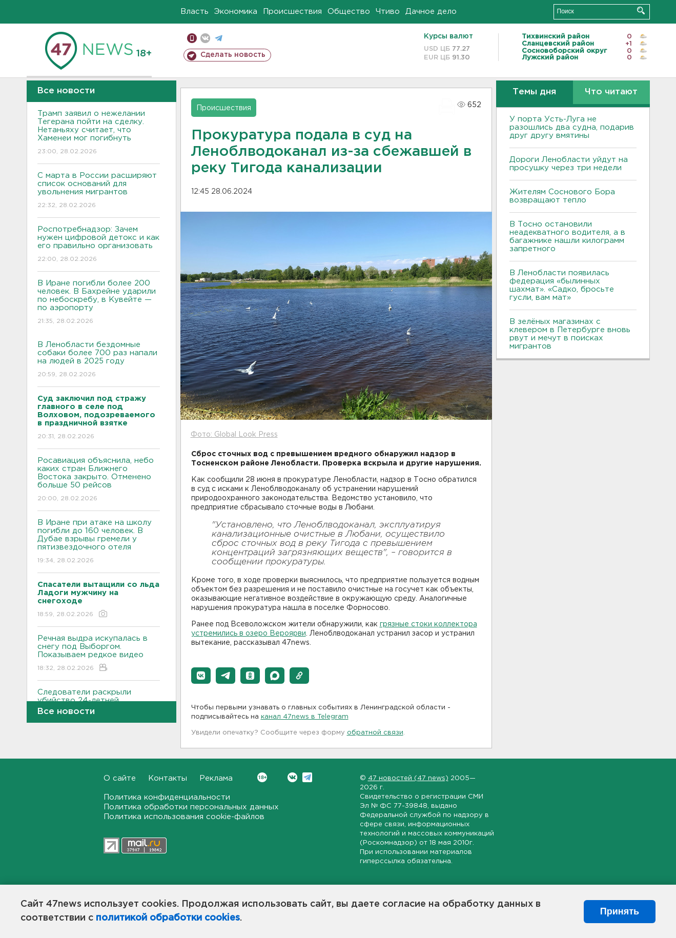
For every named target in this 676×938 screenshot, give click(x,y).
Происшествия (292, 11)
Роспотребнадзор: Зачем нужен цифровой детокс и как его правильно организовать (98, 244)
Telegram (307, 777)
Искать (641, 10)
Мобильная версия (192, 38)
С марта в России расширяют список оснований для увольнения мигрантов (98, 191)
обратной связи (375, 733)
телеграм (218, 38)
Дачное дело (431, 11)
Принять (619, 911)
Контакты (167, 778)
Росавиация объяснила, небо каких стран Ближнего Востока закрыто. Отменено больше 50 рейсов (98, 480)
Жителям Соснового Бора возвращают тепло (562, 196)
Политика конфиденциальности (167, 797)
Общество (348, 11)
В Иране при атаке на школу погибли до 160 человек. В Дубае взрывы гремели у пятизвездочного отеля (98, 542)
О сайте (120, 778)
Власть (194, 11)
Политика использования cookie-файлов (184, 816)
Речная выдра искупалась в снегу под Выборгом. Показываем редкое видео (98, 653)
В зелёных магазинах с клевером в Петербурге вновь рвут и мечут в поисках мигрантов (569, 334)
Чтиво (388, 11)
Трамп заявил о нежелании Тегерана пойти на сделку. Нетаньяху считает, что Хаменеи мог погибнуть (98, 133)
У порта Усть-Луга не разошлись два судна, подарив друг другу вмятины (571, 127)
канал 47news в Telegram (305, 717)
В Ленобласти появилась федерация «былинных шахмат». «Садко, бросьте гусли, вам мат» (561, 285)
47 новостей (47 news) (408, 778)
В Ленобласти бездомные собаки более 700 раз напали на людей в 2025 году (98, 360)
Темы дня (534, 92)
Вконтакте (262, 777)
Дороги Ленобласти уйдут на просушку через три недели (568, 163)
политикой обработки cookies (168, 918)
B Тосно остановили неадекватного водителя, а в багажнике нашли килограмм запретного (567, 236)
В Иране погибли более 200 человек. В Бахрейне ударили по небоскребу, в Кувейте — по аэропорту (98, 302)
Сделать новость (232, 55)
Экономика (235, 11)
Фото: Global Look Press (234, 435)
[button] (201, 675)
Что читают (611, 92)
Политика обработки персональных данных (191, 807)
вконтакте (205, 38)
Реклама (216, 778)
